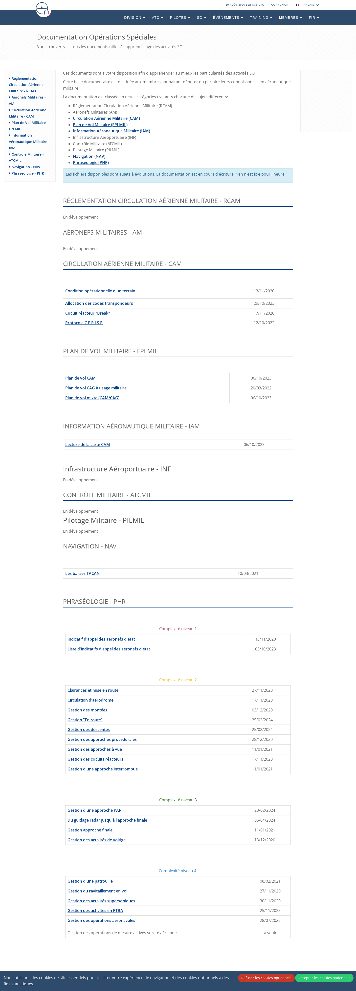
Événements (228, 18)
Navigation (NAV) (89, 156)
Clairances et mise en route (92, 690)
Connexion (280, 4)
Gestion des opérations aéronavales (101, 920)
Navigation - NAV (26, 166)
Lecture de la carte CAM (87, 444)
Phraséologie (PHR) (91, 162)
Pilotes (180, 18)
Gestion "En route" (85, 720)
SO (201, 18)
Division (134, 18)
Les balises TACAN (82, 573)
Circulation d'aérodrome (90, 700)
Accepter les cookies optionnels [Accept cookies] (324, 977)
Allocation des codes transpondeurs (99, 303)
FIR (314, 18)
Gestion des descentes (88, 729)
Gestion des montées (87, 710)
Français (307, 4)
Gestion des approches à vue (94, 749)
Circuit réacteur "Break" (87, 313)
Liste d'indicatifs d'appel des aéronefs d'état (108, 649)
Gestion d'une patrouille (90, 881)
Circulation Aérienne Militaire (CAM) (106, 118)
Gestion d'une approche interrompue (102, 769)
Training (261, 18)
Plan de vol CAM (80, 378)
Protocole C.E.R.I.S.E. (84, 322)
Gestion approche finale (89, 830)
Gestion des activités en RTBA (95, 910)
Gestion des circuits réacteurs (95, 759)
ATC (157, 18)
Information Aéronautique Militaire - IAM (29, 141)
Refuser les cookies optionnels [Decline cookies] (266, 977)
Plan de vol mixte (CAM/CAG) (92, 398)
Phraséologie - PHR (28, 173)
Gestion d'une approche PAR (94, 810)
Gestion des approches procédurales (102, 739)
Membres (290, 18)
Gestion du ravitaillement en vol (97, 891)
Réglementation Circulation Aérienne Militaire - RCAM (26, 84)
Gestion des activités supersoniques (101, 901)
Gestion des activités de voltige (96, 840)
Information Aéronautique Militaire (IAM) (111, 131)
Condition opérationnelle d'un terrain (100, 291)
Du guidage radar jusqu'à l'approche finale (107, 820)
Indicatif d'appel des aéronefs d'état (101, 639)
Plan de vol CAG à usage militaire (96, 388)
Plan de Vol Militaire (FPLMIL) (100, 124)
